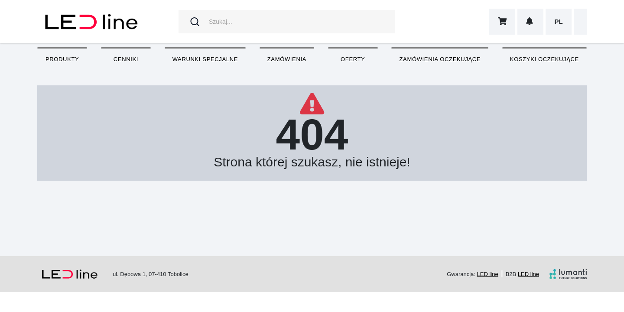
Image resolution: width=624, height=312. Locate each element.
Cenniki (126, 59)
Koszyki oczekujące (544, 59)
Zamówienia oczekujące (440, 59)
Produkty (62, 59)
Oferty (353, 59)
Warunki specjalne (205, 59)
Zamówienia (286, 59)
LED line (487, 274)
